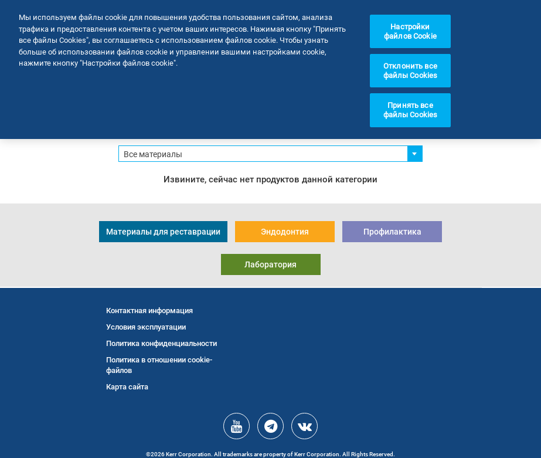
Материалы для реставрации (163, 231)
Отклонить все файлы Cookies (410, 71)
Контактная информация (149, 310)
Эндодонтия (285, 231)
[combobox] (270, 153)
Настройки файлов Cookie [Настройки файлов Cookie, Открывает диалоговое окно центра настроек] (410, 31)
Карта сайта (127, 386)
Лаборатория (270, 264)
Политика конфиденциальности (161, 343)
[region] (270, 69)
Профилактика (392, 231)
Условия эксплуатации (146, 327)
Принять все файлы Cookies (410, 110)
